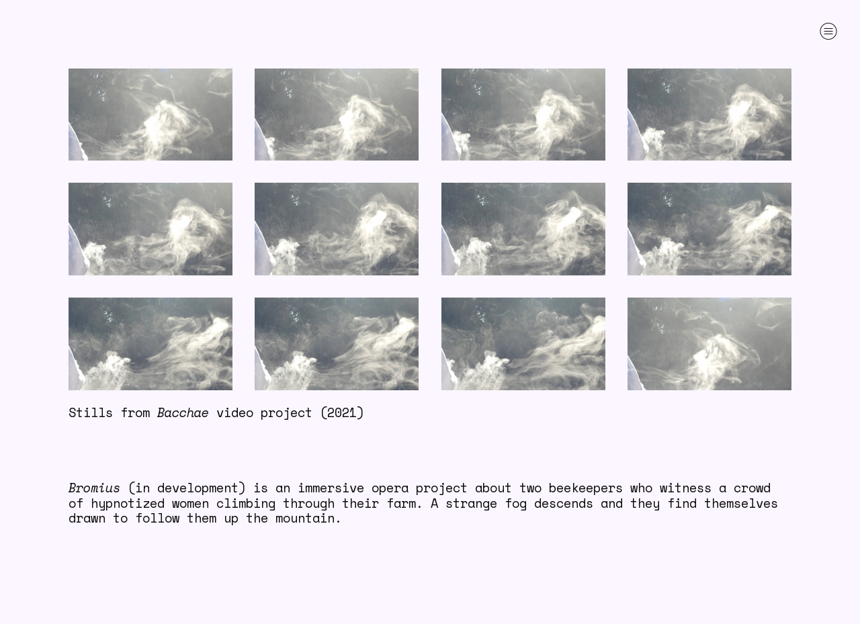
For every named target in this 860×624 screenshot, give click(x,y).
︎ (828, 31)
